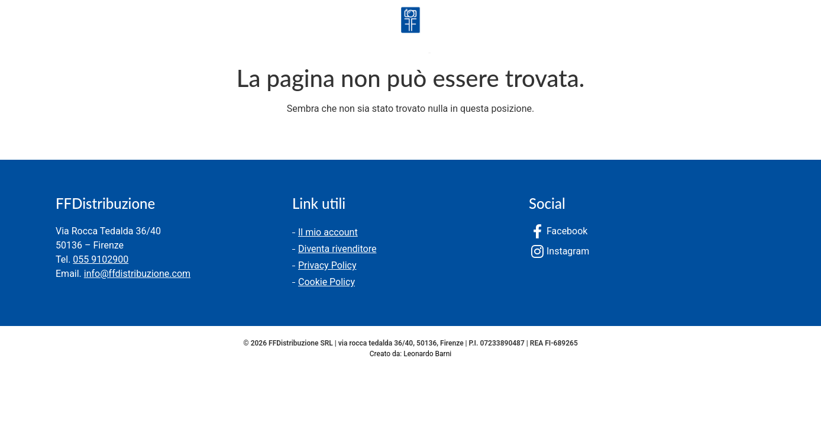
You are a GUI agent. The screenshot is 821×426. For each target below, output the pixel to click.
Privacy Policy (327, 265)
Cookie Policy (326, 282)
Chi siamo (107, 32)
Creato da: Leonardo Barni (410, 354)
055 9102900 (100, 259)
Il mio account (328, 232)
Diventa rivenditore (337, 248)
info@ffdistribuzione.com (137, 273)
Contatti (179, 32)
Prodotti (34, 32)
